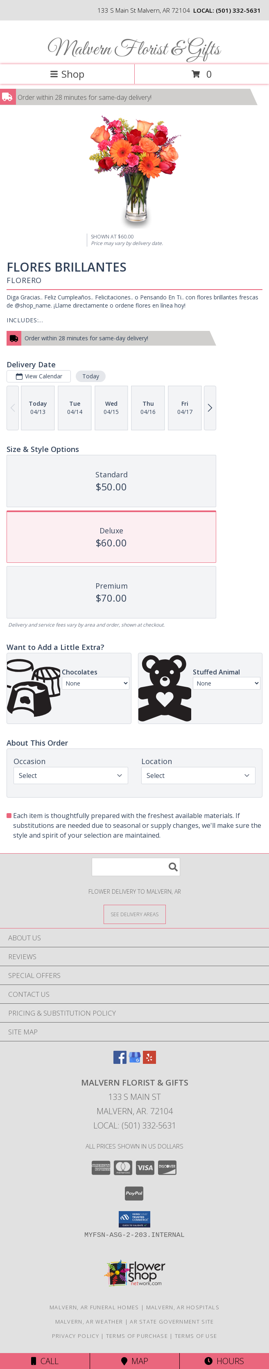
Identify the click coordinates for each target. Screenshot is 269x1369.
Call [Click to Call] (45, 1361)
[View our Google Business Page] (134, 1061)
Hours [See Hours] (224, 1361)
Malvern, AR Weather (89, 1321)
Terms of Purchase (137, 1336)
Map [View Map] (134, 1361)
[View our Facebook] (120, 1061)
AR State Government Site (172, 1321)
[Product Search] (136, 867)
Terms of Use (196, 1336)
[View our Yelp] (149, 1061)
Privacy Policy (75, 1336)
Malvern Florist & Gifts (133, 50)
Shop (67, 74)
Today (90, 376)
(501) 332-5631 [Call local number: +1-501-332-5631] (238, 10)
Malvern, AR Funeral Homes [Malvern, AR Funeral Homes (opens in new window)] (94, 1307)
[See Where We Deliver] (135, 914)
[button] (134, 1219)
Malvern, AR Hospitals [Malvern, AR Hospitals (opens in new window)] (182, 1307)
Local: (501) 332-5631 (134, 1125)
